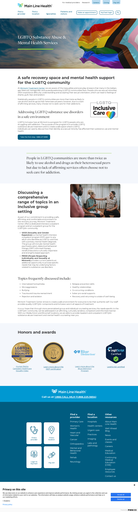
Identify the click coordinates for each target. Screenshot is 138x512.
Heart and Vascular (75, 434)
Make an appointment (87, 13)
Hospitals (92, 421)
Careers (96, 3)
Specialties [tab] (51, 14)
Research (86, 3)
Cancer (73, 439)
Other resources (111, 416)
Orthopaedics (77, 444)
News (108, 435)
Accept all (120, 495)
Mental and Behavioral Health (76, 450)
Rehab (73, 457)
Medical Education (110, 451)
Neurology (75, 462)
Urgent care (94, 430)
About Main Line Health (111, 422)
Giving (106, 3)
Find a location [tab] (35, 13)
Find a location (92, 416)
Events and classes (110, 440)
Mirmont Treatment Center (32, 88)
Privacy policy (7, 504)
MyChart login (106, 13)
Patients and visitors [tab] (66, 13)
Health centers (95, 426)
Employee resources (110, 470)
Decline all (120, 499)
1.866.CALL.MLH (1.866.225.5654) (75, 396)
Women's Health (75, 427)
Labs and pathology (93, 444)
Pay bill (116, 3)
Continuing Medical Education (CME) (110, 461)
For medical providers (71, 3)
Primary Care (76, 421)
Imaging (92, 439)
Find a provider (75, 416)
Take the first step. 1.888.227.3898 (34, 137)
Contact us (110, 476)
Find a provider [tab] (21, 13)
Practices (92, 434)
